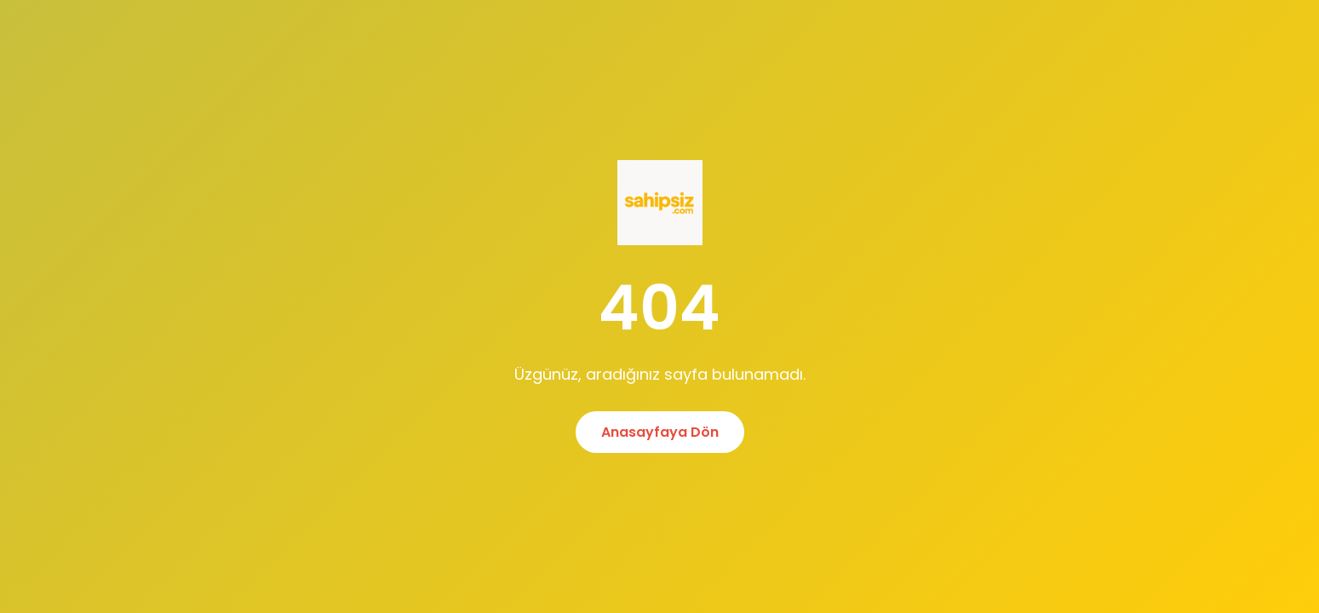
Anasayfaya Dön (660, 432)
